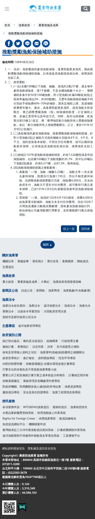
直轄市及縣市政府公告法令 (19, 317)
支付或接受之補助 (67, 347)
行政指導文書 (69, 341)
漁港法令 (70, 306)
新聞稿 (40, 290)
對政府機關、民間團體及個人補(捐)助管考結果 (31, 386)
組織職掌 (52, 341)
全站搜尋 (85, 8)
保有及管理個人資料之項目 (19, 352)
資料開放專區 (46, 358)
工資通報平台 (71, 436)
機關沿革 (8, 261)
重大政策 (8, 282)
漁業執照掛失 (78, 407)
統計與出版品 (11, 341)
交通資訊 (8, 267)
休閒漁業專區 (47, 418)
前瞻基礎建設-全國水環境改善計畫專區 (50, 364)
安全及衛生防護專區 (36, 392)
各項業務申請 (11, 407)
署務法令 (8, 311)
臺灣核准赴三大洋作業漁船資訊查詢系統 (28, 430)
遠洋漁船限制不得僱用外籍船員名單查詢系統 (30, 436)
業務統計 (23, 347)
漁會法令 (85, 306)
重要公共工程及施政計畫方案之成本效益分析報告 (33, 375)
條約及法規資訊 (33, 341)
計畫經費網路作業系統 (71, 430)
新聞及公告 (10, 290)
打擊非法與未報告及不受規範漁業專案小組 (29, 369)
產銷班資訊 (60, 407)
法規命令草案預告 (28, 311)
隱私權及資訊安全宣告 (42, 448)
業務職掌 (68, 261)
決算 (50, 347)
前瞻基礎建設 (11, 381)
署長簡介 (38, 261)
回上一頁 (69, 229)
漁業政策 (24, 25)
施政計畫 (8, 347)
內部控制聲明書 (12, 364)
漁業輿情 (54, 290)
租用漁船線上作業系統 (51, 413)
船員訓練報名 (67, 418)
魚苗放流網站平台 (13, 424)
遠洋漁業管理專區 (29, 326)
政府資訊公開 (11, 335)
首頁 (7, 25)
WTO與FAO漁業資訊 (36, 407)
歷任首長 (53, 261)
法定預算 (38, 347)
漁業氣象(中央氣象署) (77, 290)
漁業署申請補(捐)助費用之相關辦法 (62, 352)
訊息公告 (27, 290)
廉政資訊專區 (11, 392)
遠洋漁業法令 (52, 306)
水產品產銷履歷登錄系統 (18, 413)
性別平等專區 (67, 358)
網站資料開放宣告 (13, 448)
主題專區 (8, 326)
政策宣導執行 (11, 358)
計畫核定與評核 (78, 375)
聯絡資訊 (82, 261)
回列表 (85, 229)
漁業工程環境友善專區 (66, 392)
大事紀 (45, 282)
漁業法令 (8, 299)
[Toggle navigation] (7, 9)
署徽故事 (23, 261)
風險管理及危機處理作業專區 (41, 381)
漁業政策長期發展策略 (67, 282)
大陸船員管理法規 (55, 311)
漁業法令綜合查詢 (13, 306)
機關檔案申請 (37, 424)
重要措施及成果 (48, 25)
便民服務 (8, 401)
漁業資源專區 (73, 386)
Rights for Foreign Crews (18, 418)
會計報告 (28, 358)
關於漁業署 (10, 255)
